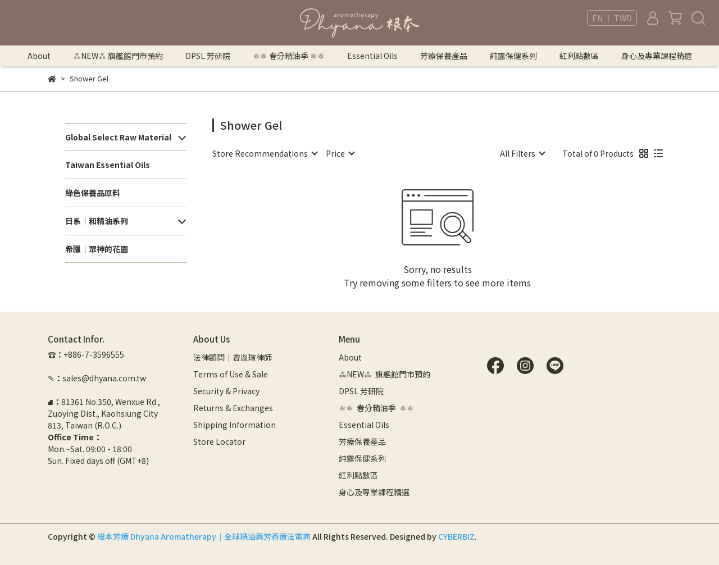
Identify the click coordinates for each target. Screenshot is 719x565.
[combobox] (264, 153)
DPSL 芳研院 (207, 55)
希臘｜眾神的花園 (96, 248)
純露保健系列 (513, 55)
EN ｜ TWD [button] (612, 18)
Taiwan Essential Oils (107, 164)
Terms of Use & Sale (230, 374)
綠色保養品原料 (92, 192)
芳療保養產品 (443, 55)
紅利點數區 (579, 55)
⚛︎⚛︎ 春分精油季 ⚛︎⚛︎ (289, 55)
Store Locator (219, 441)
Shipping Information (234, 424)
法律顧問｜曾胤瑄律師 (232, 357)
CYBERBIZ (456, 536)
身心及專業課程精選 (656, 55)
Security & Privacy (226, 391)
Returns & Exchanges (233, 407)
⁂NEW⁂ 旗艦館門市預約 (118, 55)
